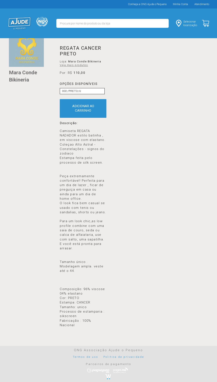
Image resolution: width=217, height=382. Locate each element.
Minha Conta (180, 4)
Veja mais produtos (74, 65)
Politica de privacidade (123, 356)
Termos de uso (85, 356)
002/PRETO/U (71, 91)
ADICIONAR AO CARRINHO (83, 108)
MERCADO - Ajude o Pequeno (19, 23)
